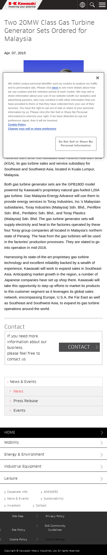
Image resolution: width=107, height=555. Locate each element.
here (55, 87)
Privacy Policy (55, 516)
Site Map (17, 516)
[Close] (97, 77)
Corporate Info (17, 492)
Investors (13, 505)
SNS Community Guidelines (55, 528)
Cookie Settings (55, 539)
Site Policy (18, 530)
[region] (53, 115)
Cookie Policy (18, 539)
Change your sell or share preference (32, 128)
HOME (9, 432)
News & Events (18, 498)
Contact (41, 505)
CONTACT (79, 347)
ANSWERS (51, 492)
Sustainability (54, 498)
